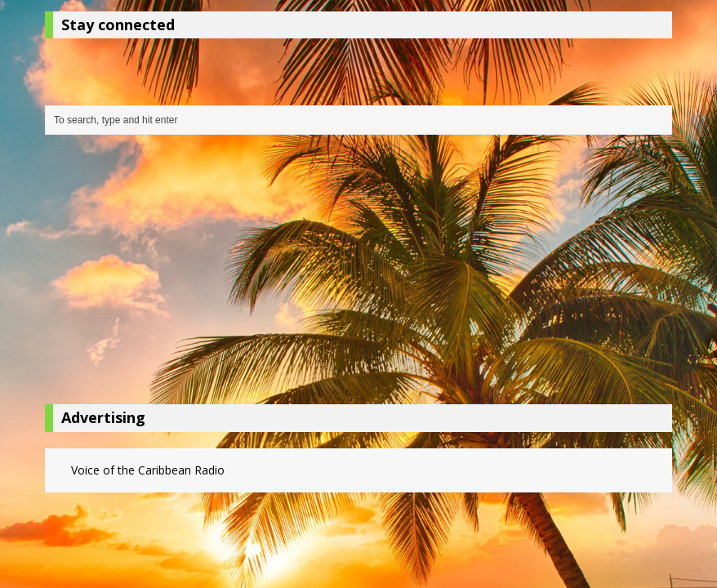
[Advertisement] (358, 273)
